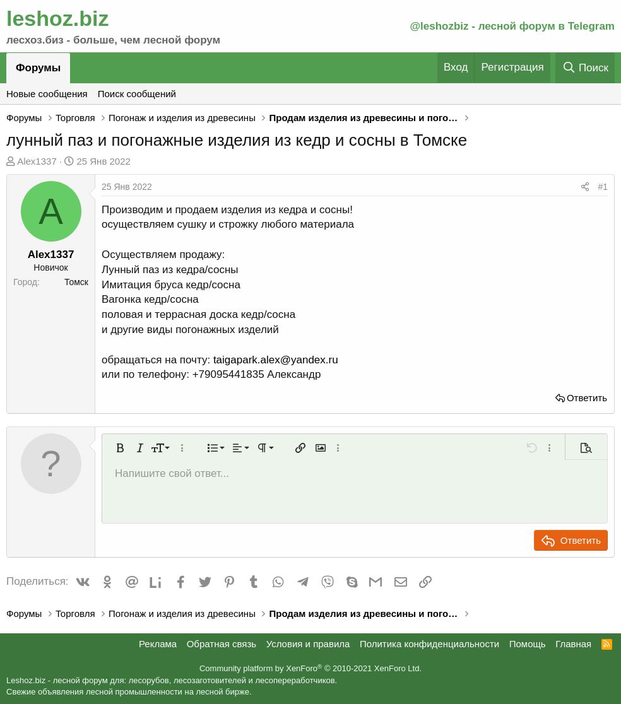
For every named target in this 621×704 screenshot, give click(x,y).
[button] (119, 448)
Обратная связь (222, 643)
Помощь (527, 643)
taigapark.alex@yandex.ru (275, 360)
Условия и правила (308, 643)
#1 (603, 187)
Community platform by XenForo (310, 668)
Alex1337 (37, 161)
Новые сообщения (47, 93)
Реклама (158, 643)
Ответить (587, 397)
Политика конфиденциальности (429, 643)
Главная (573, 643)
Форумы (38, 68)
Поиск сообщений (137, 93)
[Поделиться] (585, 187)
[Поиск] (585, 67)
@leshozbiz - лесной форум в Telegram (512, 26)
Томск (76, 282)
